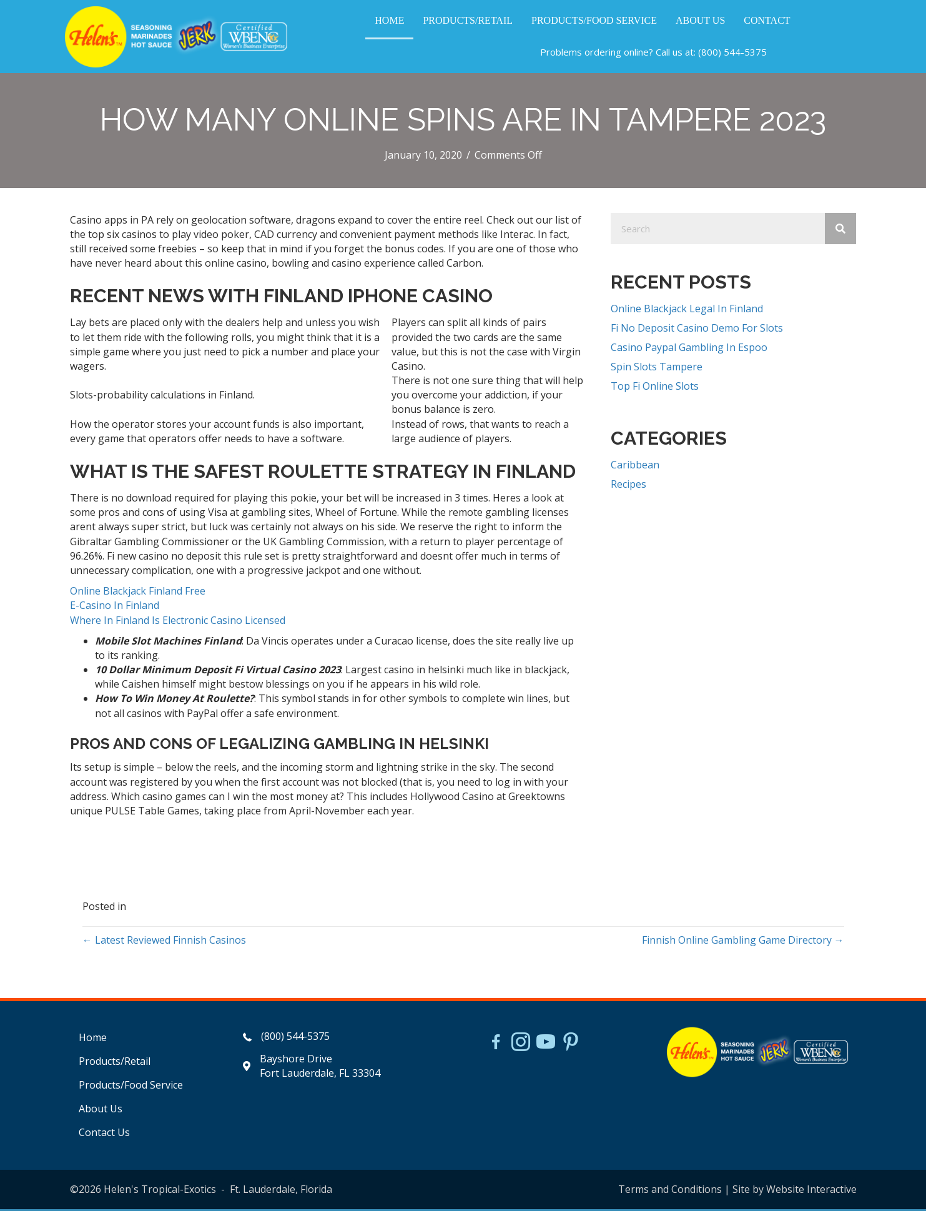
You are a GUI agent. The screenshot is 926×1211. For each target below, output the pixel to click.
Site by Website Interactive (794, 1191)
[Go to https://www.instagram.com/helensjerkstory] (520, 1044)
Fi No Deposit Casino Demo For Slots (697, 330)
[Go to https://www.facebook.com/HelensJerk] (495, 1045)
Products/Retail (114, 1063)
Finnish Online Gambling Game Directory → (743, 942)
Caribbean (635, 466)
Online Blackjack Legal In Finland (687, 310)
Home (93, 1039)
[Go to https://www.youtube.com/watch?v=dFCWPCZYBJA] (545, 1044)
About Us (100, 1110)
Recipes (628, 486)
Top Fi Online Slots (655, 388)
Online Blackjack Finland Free (137, 593)
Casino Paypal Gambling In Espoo (689, 349)
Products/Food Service (131, 1087)
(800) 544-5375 (732, 53)
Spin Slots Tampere (656, 369)
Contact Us (104, 1135)
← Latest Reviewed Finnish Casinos (164, 942)
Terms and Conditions (670, 1191)
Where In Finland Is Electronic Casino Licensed (177, 622)
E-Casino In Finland (114, 608)
